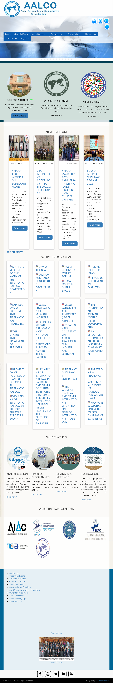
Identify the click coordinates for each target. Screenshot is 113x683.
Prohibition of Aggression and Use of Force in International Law (17, 380)
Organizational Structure (20, 587)
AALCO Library (11, 38)
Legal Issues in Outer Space (67, 285)
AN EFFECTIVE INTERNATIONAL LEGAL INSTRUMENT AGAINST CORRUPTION (95, 343)
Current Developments (19, 593)
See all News (14, 252)
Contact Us (14, 573)
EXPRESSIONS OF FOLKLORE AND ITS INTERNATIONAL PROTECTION (17, 316)
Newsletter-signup (17, 598)
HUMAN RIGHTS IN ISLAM (94, 270)
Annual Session (39, 34)
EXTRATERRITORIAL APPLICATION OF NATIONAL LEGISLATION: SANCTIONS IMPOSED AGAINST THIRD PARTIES (43, 339)
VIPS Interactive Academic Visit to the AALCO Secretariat (44, 182)
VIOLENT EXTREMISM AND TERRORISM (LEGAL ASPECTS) (69, 312)
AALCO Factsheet (16, 584)
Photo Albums (15, 601)
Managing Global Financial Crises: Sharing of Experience (95, 410)
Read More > (56, 115)
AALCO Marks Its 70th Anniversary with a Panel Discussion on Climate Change (69, 185)
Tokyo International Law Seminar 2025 (93, 177)
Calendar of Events (17, 581)
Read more (19, 228)
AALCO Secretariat (102, 680)
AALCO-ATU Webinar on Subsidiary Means (19, 179)
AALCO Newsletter (17, 595)
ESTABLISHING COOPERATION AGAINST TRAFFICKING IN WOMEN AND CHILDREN (69, 339)
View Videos (56, 633)
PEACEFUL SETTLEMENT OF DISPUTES (95, 282)
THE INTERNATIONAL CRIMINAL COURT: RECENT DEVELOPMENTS (95, 316)
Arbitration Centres (17, 578)
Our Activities (74, 34)
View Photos (56, 662)
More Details (19, 115)
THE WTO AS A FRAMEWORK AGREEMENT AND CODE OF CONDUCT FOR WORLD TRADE (95, 384)
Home (8, 34)
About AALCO (20, 34)
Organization (57, 34)
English (24, 39)
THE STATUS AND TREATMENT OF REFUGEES (17, 339)
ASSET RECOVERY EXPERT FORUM (68, 271)
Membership (91, 34)
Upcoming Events (17, 576)
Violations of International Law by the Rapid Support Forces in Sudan (17, 407)
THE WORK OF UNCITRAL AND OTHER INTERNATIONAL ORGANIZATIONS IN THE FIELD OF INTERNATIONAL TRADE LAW (69, 404)
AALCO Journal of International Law (24, 590)
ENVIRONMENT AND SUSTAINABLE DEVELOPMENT (43, 282)
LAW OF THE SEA (42, 268)
